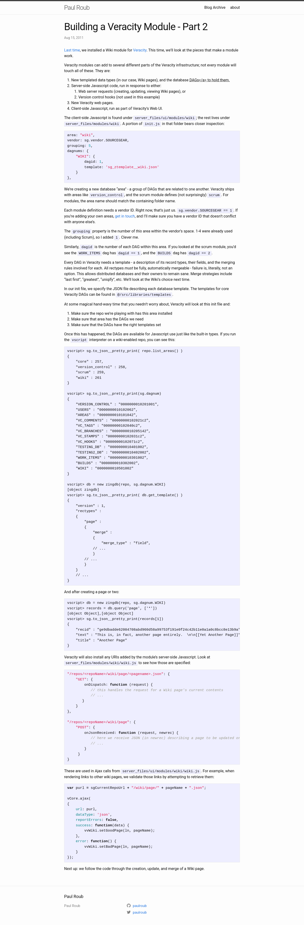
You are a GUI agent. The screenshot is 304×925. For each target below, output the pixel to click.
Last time (72, 50)
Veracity (139, 50)
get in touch (125, 215)
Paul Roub (77, 7)
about (235, 7)
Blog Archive (214, 7)
